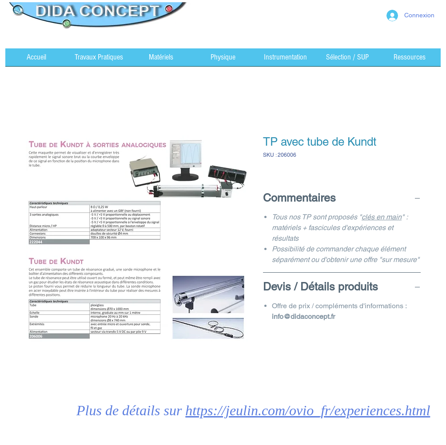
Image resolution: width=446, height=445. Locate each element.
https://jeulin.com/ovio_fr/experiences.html (307, 410)
